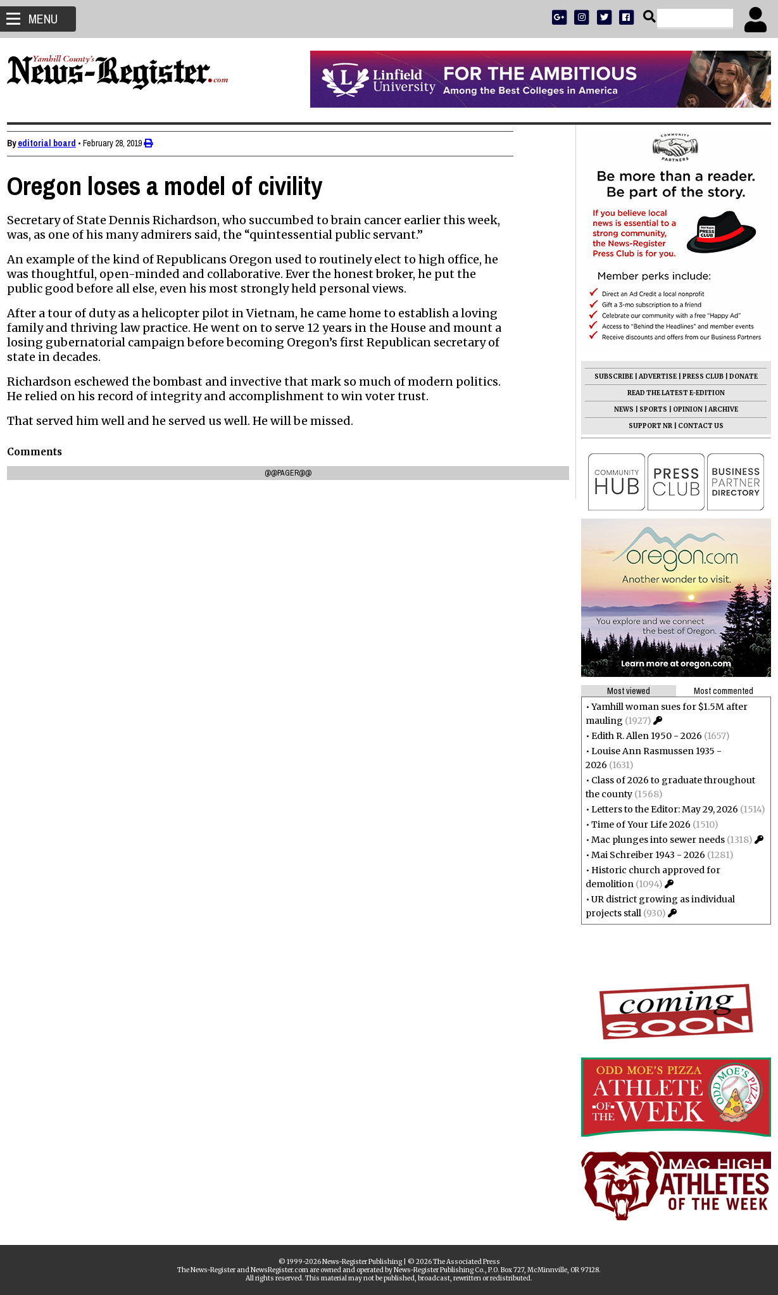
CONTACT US (695, 426)
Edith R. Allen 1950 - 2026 (641, 736)
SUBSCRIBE (608, 376)
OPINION (682, 409)
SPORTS (648, 409)
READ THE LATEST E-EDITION (670, 393)
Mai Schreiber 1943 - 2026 (643, 855)
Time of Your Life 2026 (635, 824)
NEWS (618, 409)
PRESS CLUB (697, 376)
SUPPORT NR (645, 426)
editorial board (52, 143)
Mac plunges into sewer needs (652, 839)
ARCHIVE (717, 409)
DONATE (738, 376)
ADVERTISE (652, 376)
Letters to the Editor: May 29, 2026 (659, 809)
